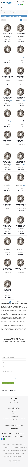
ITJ (23, 36)
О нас (14, 400)
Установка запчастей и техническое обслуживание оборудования (14, 419)
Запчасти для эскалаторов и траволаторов (14, 425)
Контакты (14, 431)
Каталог (14, 422)
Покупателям (14, 405)
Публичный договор (14, 416)
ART (10, 121)
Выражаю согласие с (13, 379)
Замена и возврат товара (14, 414)
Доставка (14, 411)
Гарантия (14, 413)
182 (18, 301)
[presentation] (10, 374)
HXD (23, 249)
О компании (14, 398)
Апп (10, 57)
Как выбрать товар (14, 406)
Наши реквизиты (14, 402)
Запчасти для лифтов (14, 423)
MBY (23, 57)
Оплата (14, 410)
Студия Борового (15, 462)
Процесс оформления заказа (14, 408)
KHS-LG (10, 36)
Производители (14, 428)
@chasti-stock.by (22, 433)
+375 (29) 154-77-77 (8, 433)
